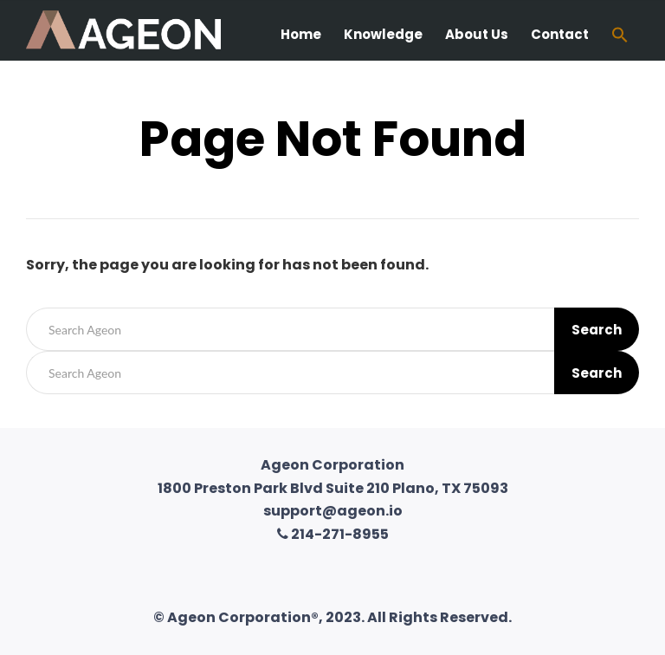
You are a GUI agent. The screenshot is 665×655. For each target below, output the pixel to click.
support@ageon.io (333, 511)
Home (301, 34)
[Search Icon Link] (620, 37)
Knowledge (383, 34)
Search (596, 330)
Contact (560, 34)
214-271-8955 (333, 534)
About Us (476, 34)
